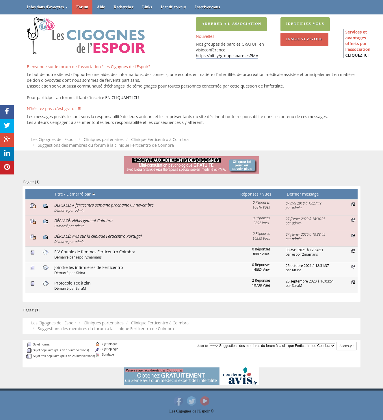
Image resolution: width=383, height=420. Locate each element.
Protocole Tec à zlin (72, 283)
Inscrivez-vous (207, 7)
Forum (82, 7)
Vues (266, 194)
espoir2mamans (89, 257)
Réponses (249, 194)
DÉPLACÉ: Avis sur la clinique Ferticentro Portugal (98, 236)
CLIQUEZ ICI (357, 55)
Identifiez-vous (174, 7)
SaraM (81, 288)
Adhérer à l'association (231, 23)
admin (80, 210)
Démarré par (80, 194)
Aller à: (202, 345)
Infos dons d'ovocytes (47, 7)
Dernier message (303, 194)
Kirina (80, 272)
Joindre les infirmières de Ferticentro (88, 267)
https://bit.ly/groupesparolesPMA (227, 55)
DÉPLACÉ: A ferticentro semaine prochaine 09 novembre (104, 205)
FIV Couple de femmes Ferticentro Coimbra (94, 251)
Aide (101, 7)
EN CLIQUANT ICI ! (122, 97)
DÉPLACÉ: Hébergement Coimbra (83, 220)
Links (147, 7)
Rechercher (123, 7)
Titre (58, 194)
